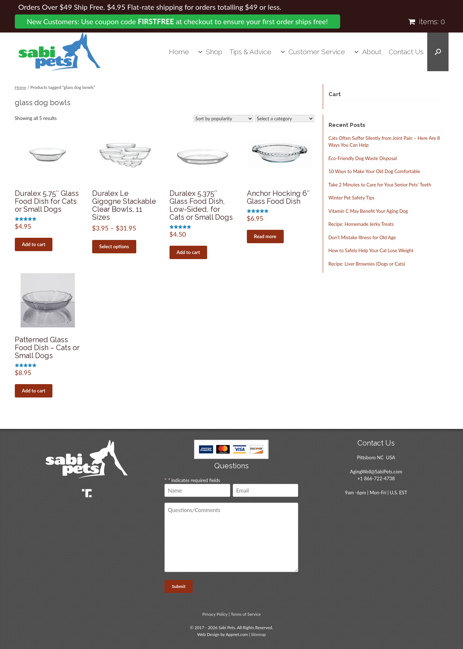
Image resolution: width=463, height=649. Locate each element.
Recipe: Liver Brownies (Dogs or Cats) (367, 264)
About (371, 52)
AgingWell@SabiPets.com (376, 471)
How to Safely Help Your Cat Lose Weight (371, 250)
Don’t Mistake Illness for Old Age (362, 237)
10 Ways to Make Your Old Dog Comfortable (374, 171)
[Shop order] (223, 118)
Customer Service (316, 52)
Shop (214, 52)
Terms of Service (246, 614)
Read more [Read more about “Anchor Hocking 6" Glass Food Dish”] (265, 236)
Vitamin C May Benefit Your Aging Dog (368, 211)
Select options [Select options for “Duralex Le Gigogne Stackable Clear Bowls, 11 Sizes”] (114, 246)
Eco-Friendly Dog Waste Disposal (363, 158)
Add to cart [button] (34, 244)
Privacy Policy (215, 614)
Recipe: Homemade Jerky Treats (361, 224)
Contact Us (406, 52)
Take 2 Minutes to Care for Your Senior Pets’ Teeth (380, 185)
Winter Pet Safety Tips (351, 198)
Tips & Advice (250, 52)
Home (179, 52)
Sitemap (258, 634)
